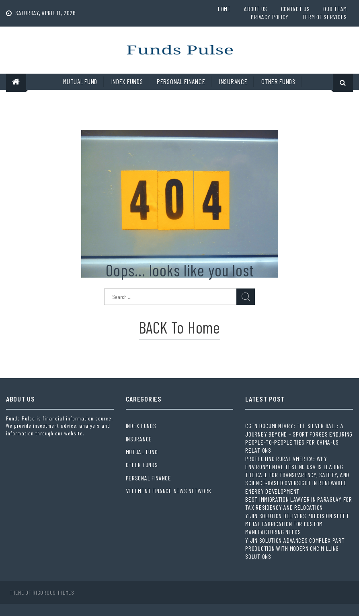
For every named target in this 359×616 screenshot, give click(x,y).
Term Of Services (324, 17)
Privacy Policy (270, 17)
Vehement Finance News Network (168, 490)
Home (224, 8)
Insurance (233, 81)
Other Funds (278, 81)
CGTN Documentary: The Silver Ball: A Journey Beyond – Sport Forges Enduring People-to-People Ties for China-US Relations (299, 438)
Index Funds (127, 81)
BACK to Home (179, 327)
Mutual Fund (80, 81)
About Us (255, 8)
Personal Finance (181, 81)
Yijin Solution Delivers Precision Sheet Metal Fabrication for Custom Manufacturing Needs (297, 524)
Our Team (335, 8)
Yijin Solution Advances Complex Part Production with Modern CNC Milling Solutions (295, 548)
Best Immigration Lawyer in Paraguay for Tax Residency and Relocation (298, 503)
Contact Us (295, 8)
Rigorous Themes (53, 592)
